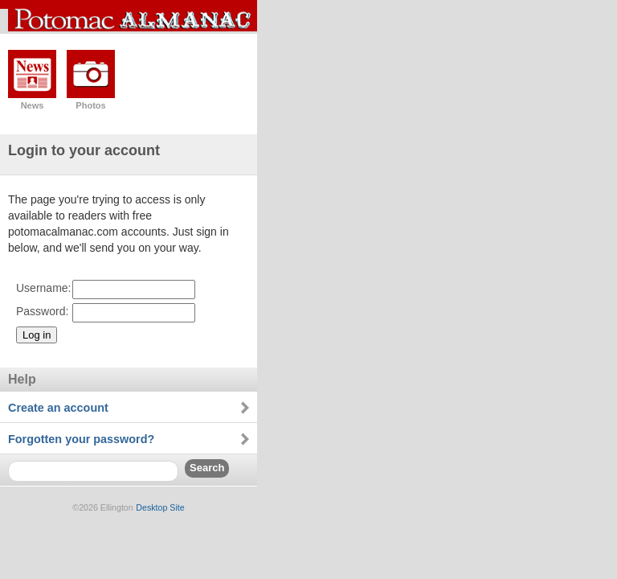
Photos (90, 105)
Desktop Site (160, 507)
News (32, 105)
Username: (43, 287)
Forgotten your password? (81, 439)
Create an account (58, 407)
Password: (42, 311)
